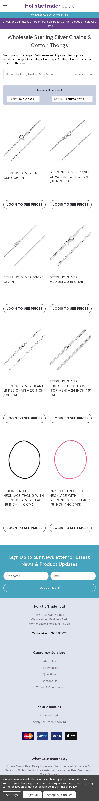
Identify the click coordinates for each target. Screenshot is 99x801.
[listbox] (28, 99)
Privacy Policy (68, 786)
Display (13, 99)
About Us (49, 661)
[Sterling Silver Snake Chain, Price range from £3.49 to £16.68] (24, 245)
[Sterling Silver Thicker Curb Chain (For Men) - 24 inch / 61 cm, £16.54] (70, 350)
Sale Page (53, 21)
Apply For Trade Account (49, 722)
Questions (50, 675)
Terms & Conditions (49, 688)
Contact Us (49, 681)
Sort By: (59, 99)
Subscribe (49, 588)
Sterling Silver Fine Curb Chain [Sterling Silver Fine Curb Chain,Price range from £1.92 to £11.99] (21, 175)
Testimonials (49, 668)
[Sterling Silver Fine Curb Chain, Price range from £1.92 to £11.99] (24, 140)
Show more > (22, 63)
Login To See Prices (24, 204)
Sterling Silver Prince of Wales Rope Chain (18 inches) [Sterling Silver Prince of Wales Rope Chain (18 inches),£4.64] (70, 176)
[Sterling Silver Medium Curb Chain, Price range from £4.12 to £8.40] (70, 245)
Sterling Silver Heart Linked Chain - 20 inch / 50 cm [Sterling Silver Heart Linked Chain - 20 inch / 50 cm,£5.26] (23, 390)
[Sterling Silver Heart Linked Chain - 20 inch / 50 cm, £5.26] (24, 350)
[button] (49, 74)
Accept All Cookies (59, 795)
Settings (12, 795)
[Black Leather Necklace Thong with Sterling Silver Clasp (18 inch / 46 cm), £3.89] (24, 459)
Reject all (32, 795)
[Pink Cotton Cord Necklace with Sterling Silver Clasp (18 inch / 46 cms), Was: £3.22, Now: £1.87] (70, 459)
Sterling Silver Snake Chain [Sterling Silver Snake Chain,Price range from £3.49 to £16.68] (23, 279)
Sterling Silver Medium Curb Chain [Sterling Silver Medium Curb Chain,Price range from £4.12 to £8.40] (67, 279)
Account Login (49, 716)
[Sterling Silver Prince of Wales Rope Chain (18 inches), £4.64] (70, 140)
